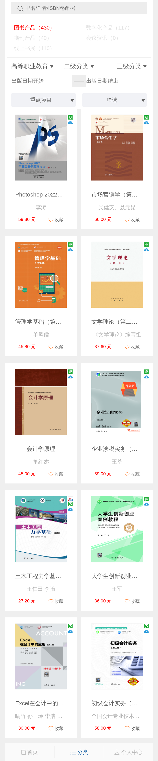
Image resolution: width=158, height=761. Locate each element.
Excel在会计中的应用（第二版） (56, 703)
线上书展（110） (31, 48)
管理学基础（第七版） (44, 322)
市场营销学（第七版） (120, 194)
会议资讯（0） (100, 38)
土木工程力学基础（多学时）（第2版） (65, 576)
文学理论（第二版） (117, 322)
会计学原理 (41, 449)
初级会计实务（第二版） (123, 703)
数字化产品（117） (106, 28)
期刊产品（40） (30, 38)
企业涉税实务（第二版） (123, 449)
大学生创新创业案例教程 (123, 576)
